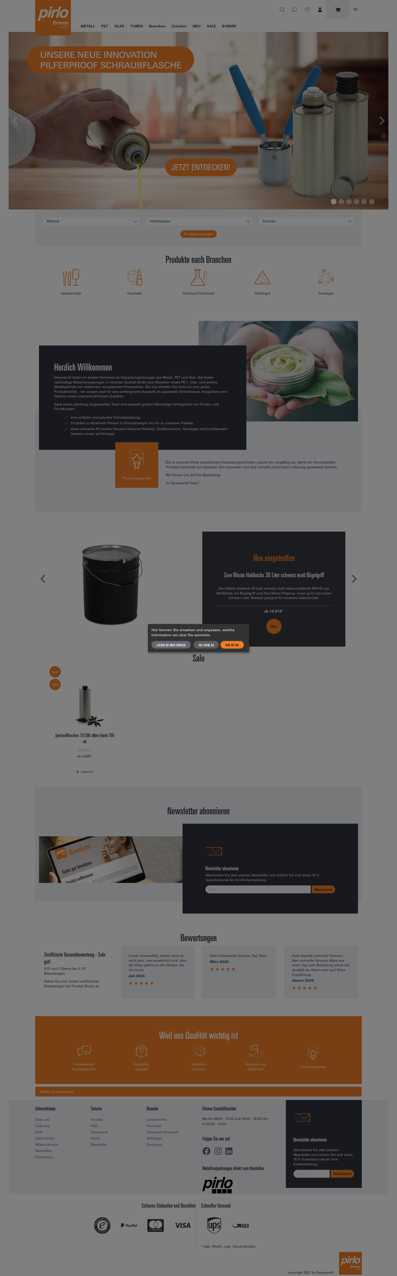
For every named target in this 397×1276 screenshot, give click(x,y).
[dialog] (198, 638)
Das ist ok (232, 644)
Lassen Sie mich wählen (171, 644)
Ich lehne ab (206, 644)
